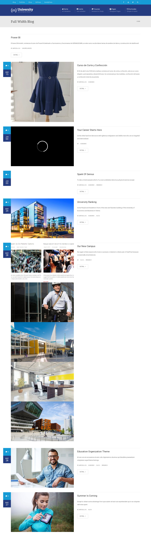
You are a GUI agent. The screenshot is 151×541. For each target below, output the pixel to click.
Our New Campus (86, 246)
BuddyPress (48, 2)
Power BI (15, 37)
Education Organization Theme (93, 451)
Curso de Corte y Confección (92, 65)
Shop (30, 2)
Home (66, 10)
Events (81, 10)
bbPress (38, 2)
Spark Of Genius (85, 174)
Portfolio (22, 2)
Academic (91, 82)
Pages (115, 10)
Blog (14, 2)
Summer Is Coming (87, 495)
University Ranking (86, 202)
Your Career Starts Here (89, 130)
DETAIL (16, 55)
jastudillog (16, 48)
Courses (98, 10)
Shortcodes (132, 10)
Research (99, 185)
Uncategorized (27, 48)
